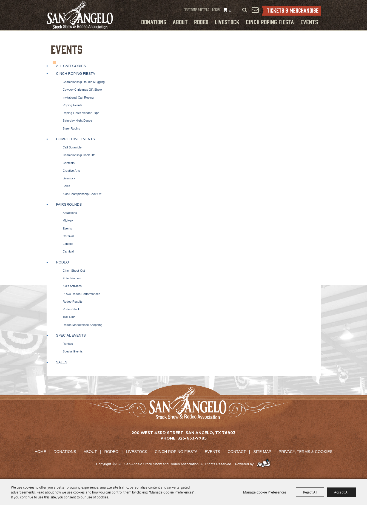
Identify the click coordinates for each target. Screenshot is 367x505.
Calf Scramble (72, 147)
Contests (69, 163)
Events (309, 21)
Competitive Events (75, 139)
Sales (66, 186)
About (180, 21)
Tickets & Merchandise (291, 11)
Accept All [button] (341, 492)
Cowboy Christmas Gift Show (82, 89)
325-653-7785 (192, 438)
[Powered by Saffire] (264, 464)
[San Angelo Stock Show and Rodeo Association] (80, 15)
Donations (153, 21)
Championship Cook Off (79, 155)
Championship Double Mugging (84, 82)
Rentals (68, 343)
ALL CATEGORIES (71, 66)
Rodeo (201, 21)
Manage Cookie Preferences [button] (264, 492)
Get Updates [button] (255, 10)
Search (245, 10)
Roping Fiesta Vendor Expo (81, 112)
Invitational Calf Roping (78, 97)
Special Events (71, 335)
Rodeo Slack (71, 309)
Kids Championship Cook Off (82, 194)
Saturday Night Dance (77, 120)
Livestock (227, 21)
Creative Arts (71, 170)
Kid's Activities (72, 286)
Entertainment (72, 278)
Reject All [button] (310, 492)
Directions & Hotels (196, 10)
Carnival (68, 236)
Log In (216, 10)
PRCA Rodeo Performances (81, 293)
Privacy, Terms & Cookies (305, 451)
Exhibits (68, 243)
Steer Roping (71, 128)
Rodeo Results (72, 301)
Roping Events (72, 105)
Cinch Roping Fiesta (270, 21)
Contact (237, 451)
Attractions (70, 212)
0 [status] (230, 10)
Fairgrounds (69, 204)
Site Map (262, 451)
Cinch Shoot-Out (74, 270)
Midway (68, 220)
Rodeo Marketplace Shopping (83, 324)
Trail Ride (69, 317)
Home (40, 451)
